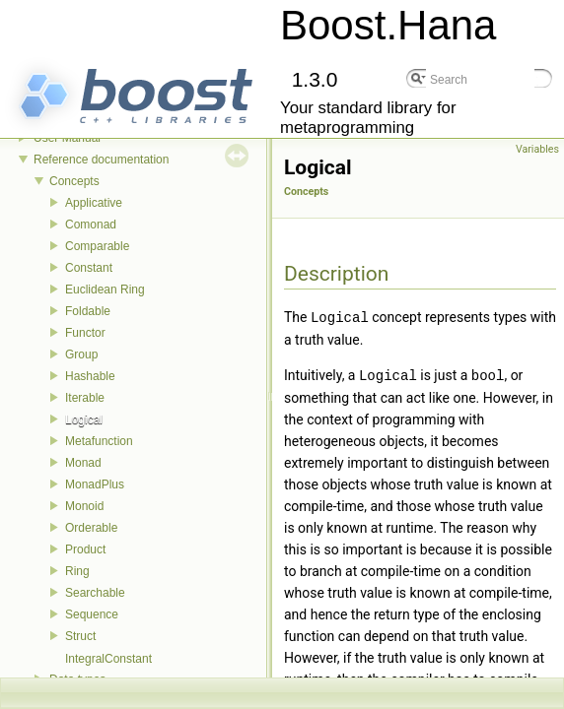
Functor (85, 333)
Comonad (90, 224)
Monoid (84, 506)
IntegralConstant (108, 659)
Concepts (74, 181)
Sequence (91, 614)
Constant (88, 268)
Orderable (91, 528)
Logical (84, 419)
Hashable (90, 376)
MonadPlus (94, 484)
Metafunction (99, 441)
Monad (83, 463)
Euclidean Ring (105, 289)
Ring (77, 571)
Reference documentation (101, 159)
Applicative (93, 203)
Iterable (85, 398)
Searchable (95, 593)
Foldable (87, 311)
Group (81, 354)
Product (85, 549)
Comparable (97, 246)
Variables (537, 149)
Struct (80, 636)
